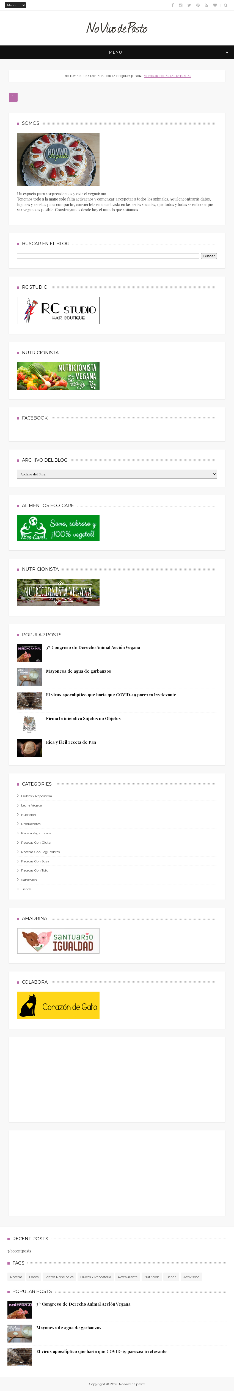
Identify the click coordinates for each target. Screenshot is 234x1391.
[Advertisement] (58, 1078)
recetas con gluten (37, 842)
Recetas (16, 1277)
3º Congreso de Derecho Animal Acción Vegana (93, 647)
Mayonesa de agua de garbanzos (78, 671)
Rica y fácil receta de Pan (71, 742)
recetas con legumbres (40, 852)
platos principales (59, 1277)
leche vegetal (32, 805)
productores (30, 824)
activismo (191, 1277)
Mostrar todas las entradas (167, 76)
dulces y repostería (36, 796)
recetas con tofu (34, 870)
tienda (26, 889)
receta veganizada (36, 833)
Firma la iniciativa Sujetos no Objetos (83, 718)
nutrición (28, 815)
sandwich (29, 880)
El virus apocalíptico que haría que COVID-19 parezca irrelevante (111, 694)
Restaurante (127, 1277)
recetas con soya (35, 861)
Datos (33, 1277)
